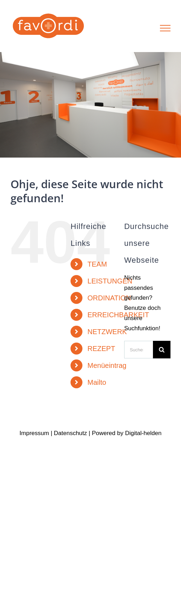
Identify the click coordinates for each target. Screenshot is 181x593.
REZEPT (101, 348)
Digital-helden (143, 433)
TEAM (97, 264)
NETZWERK (107, 332)
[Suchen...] (138, 349)
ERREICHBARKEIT (118, 315)
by (120, 433)
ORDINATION (109, 298)
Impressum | (37, 433)
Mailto (96, 382)
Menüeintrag (106, 365)
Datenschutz (70, 433)
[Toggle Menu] (165, 28)
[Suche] (161, 349)
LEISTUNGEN (109, 281)
